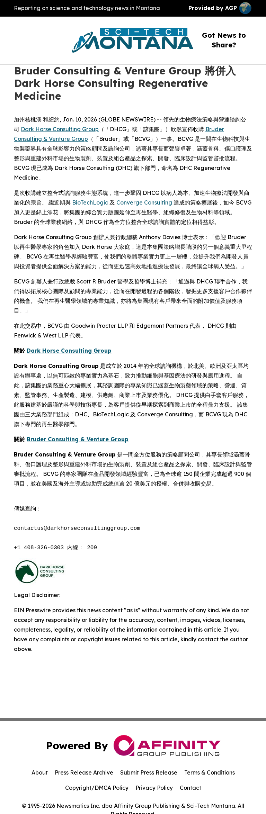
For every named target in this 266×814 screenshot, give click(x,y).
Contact (190, 787)
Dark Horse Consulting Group (60, 129)
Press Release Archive (84, 772)
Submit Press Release (148, 772)
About (40, 772)
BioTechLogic (90, 202)
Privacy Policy (154, 787)
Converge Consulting (144, 202)
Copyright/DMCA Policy (96, 787)
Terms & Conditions (209, 772)
